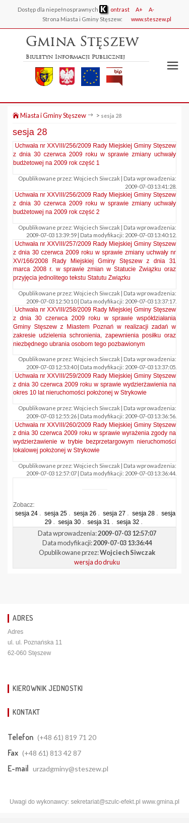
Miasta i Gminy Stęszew (49, 115)
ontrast (114, 9)
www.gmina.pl (160, 801)
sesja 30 (69, 522)
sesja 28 (111, 115)
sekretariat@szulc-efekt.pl (105, 801)
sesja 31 (98, 522)
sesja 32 (128, 522)
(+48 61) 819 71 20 (66, 737)
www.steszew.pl (151, 19)
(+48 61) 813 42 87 (51, 753)
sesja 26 (85, 513)
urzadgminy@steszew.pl (70, 768)
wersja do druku (97, 562)
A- (151, 9)
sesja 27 (114, 513)
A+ (139, 9)
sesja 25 (55, 513)
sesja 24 (26, 513)
